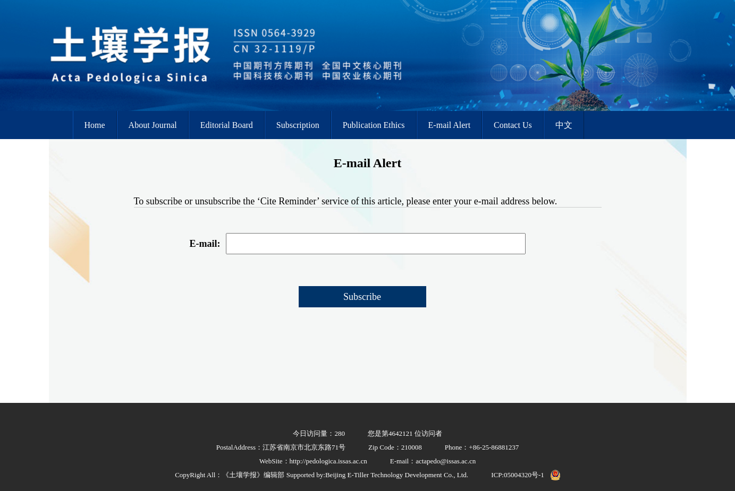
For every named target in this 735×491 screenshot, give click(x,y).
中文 (563, 125)
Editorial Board (226, 125)
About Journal (153, 125)
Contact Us (513, 125)
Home (95, 125)
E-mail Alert (449, 125)
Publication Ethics (374, 125)
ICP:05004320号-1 (517, 475)
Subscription (297, 125)
